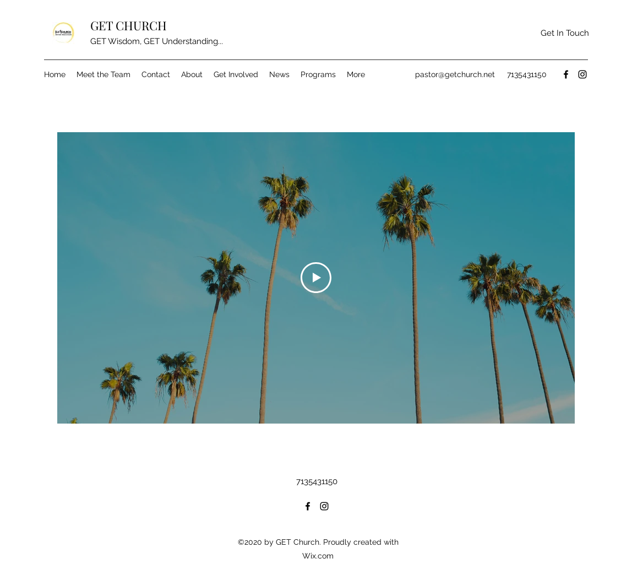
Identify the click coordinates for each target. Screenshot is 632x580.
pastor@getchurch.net (455, 74)
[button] (565, 33)
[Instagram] (582, 74)
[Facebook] (565, 74)
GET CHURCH (128, 25)
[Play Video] (316, 277)
